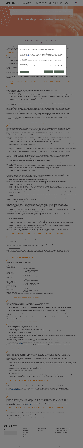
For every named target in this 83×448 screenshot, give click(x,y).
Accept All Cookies (59, 72)
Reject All (49, 72)
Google (28, 55)
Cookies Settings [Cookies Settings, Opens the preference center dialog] (24, 72)
